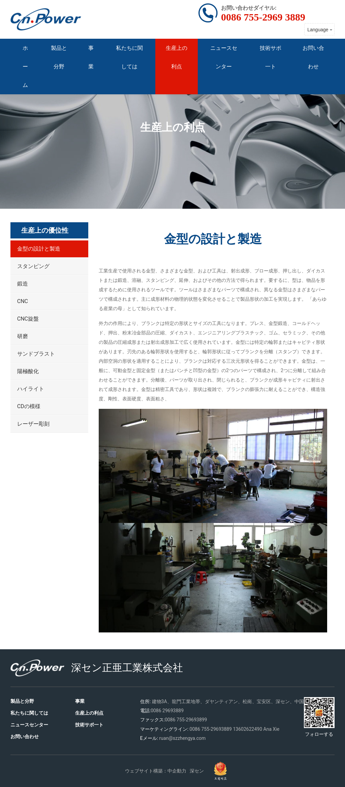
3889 (226, 729)
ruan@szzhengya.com (182, 738)
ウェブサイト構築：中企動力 (155, 771)
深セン (197, 771)
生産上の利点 (172, 127)
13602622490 (247, 729)
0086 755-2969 (205, 729)
